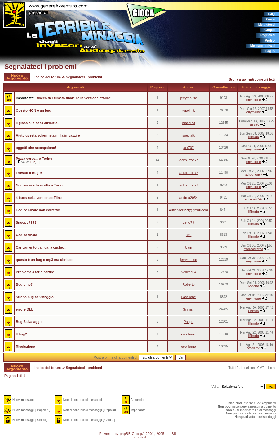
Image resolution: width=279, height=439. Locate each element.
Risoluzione (25, 346)
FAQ (271, 14)
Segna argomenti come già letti (252, 79)
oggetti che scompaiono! (36, 148)
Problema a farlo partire (35, 272)
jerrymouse (188, 98)
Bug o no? (24, 284)
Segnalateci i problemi (40, 66)
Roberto (189, 284)
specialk (188, 135)
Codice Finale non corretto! (38, 210)
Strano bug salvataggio (35, 297)
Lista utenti (266, 24)
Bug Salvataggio (29, 322)
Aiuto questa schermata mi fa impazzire (48, 135)
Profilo (270, 40)
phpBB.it (173, 434)
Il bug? (21, 334)
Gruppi (269, 30)
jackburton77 (188, 160)
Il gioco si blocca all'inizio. (37, 123)
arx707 (188, 148)
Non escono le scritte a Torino (40, 185)
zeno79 (188, 222)
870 (188, 235)
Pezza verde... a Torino (34, 158)
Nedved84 (188, 272)
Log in (270, 51)
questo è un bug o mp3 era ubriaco (44, 260)
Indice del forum (47, 77)
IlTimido (253, 137)
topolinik (188, 110)
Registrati (267, 35)
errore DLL (24, 309)
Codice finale (26, 235)
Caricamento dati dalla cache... (41, 247)
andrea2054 (188, 197)
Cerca (270, 19)
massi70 (188, 123)
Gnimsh (188, 309)
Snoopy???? (26, 222)
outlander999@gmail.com (188, 210)
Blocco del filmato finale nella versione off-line (73, 98)
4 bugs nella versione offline (39, 197)
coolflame (188, 334)
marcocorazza (253, 249)
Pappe (188, 322)
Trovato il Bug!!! (29, 173)
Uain (188, 247)
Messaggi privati (262, 45)
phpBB (125, 434)
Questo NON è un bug (33, 110)
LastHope (188, 297)
